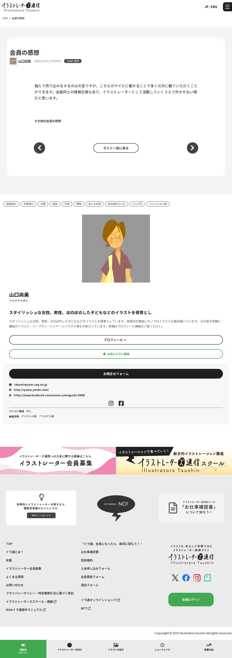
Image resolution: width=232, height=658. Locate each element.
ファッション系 (158, 204)
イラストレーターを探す (69, 646)
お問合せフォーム (116, 373)
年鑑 (9, 560)
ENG (214, 6)
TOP (9, 544)
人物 (42, 204)
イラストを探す (116, 646)
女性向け (11, 204)
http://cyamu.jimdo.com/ (29, 390)
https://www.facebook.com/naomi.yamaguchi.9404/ (47, 395)
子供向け (28, 204)
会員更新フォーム (92, 577)
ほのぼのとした (116, 204)
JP (206, 6)
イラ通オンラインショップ (100, 600)
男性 (78, 204)
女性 (54, 204)
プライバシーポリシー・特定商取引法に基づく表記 (40, 593)
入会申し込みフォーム (95, 568)
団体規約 (87, 560)
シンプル (137, 204)
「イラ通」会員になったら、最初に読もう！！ (112, 544)
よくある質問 (15, 577)
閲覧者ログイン (23, 648)
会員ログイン (191, 599)
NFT (86, 608)
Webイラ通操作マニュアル (26, 609)
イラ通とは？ (15, 552)
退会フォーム (90, 585)
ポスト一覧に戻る (116, 148)
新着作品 (208, 646)
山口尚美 (24, 61)
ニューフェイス (162, 646)
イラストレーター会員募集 (23, 568)
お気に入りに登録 (116, 354)
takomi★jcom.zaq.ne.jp (28, 384)
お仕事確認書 (90, 552)
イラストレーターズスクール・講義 (31, 601)
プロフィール (115, 339)
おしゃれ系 (94, 204)
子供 (66, 204)
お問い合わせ (15, 585)
